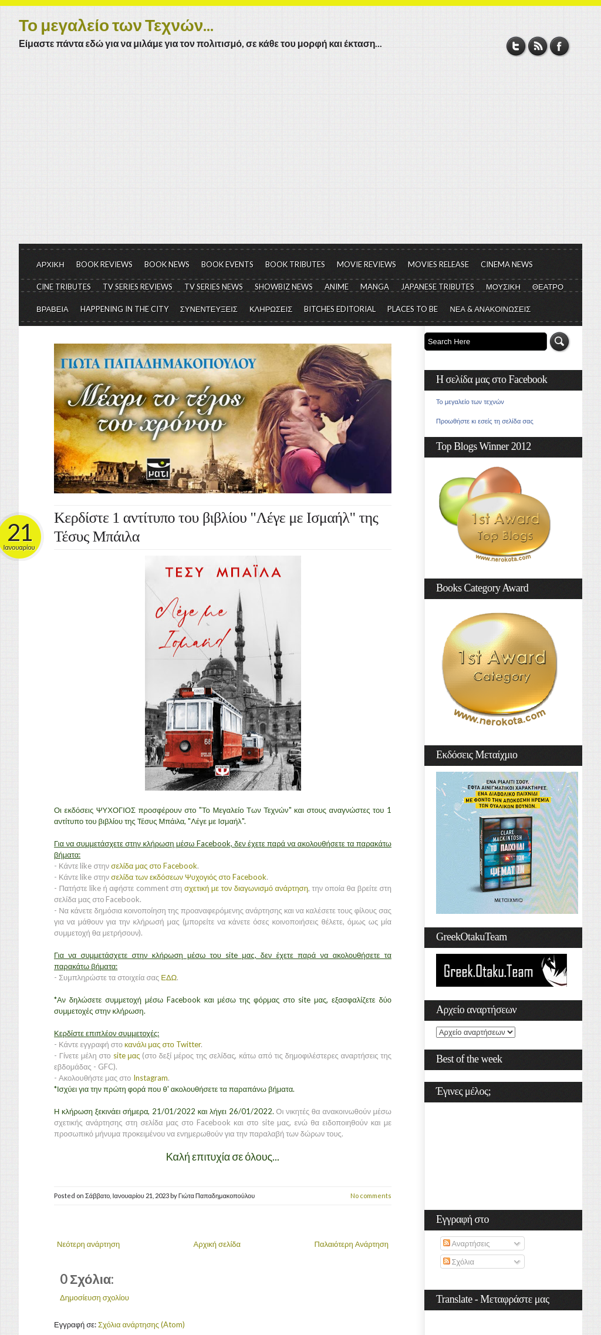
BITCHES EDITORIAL (340, 309)
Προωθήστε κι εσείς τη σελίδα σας (485, 421)
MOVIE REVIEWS (366, 264)
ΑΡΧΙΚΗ (50, 264)
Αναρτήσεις (466, 1243)
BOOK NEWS (167, 264)
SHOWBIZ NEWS (284, 286)
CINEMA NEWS (507, 264)
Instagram (150, 1077)
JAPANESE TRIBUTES (437, 286)
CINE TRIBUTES (63, 286)
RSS (538, 46)
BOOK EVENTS (227, 264)
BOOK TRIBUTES (295, 264)
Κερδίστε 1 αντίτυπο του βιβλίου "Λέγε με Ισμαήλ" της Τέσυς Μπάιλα (216, 527)
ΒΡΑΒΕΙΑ (52, 309)
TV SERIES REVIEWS (138, 286)
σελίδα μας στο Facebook (154, 865)
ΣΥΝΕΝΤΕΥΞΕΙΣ (209, 309)
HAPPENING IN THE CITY (124, 309)
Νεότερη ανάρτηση (88, 1244)
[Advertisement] (300, 155)
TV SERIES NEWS (213, 286)
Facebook (559, 46)
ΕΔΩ (169, 977)
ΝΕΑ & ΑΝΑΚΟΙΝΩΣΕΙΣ (490, 309)
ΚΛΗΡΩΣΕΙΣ (271, 309)
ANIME (337, 286)
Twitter (516, 46)
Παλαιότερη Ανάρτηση (352, 1244)
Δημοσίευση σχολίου (94, 1297)
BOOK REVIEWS (104, 264)
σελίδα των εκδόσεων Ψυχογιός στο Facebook (188, 877)
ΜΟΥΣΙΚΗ (503, 286)
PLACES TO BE (412, 309)
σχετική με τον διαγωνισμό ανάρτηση (246, 888)
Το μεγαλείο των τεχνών (470, 401)
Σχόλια (458, 1261)
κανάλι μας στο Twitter (162, 1044)
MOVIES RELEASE (438, 264)
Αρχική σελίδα (217, 1244)
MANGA (374, 286)
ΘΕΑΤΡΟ (547, 286)
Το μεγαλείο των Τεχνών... (116, 25)
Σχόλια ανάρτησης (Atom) (141, 1324)
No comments (370, 1195)
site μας (126, 1055)
